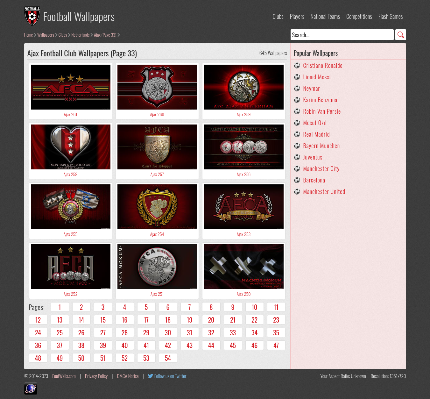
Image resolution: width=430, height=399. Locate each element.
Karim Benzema (320, 100)
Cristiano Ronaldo (323, 65)
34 (254, 332)
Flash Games (390, 16)
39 (103, 345)
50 (81, 358)
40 (125, 345)
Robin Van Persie (322, 111)
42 (168, 345)
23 (276, 319)
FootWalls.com (63, 375)
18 (168, 319)
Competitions (359, 16)
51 (103, 358)
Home (28, 34)
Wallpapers (45, 34)
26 (81, 332)
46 (254, 345)
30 (168, 332)
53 (146, 358)
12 (38, 319)
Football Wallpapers (79, 16)
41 (146, 345)
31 (189, 332)
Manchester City (321, 168)
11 (276, 307)
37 (59, 345)
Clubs (278, 16)
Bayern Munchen (321, 145)
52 (125, 358)
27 (103, 332)
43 (190, 345)
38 (81, 345)
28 (125, 332)
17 (146, 319)
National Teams (325, 16)
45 (233, 345)
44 (211, 345)
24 (38, 332)
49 (60, 358)
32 (211, 332)
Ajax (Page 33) (105, 34)
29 (146, 332)
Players (297, 16)
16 (125, 319)
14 (81, 319)
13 (59, 319)
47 (276, 345)
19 (190, 319)
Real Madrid (316, 134)
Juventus (313, 157)
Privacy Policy (96, 375)
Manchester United (324, 191)
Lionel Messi (317, 77)
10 (254, 307)
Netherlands (80, 34)
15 (103, 319)
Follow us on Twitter (170, 375)
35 (276, 332)
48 (38, 358)
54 (168, 358)
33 (233, 332)
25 (60, 332)
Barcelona (314, 180)
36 (38, 345)
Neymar (311, 88)
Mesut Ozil (315, 122)
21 (233, 319)
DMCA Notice (128, 375)
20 (211, 319)
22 (254, 319)
